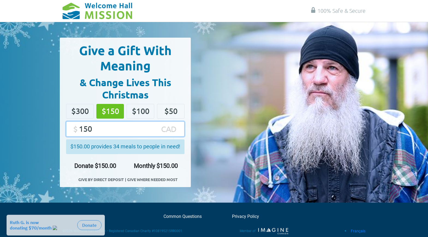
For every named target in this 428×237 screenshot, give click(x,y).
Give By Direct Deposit (101, 179)
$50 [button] (170, 111)
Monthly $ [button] (156, 166)
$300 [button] (80, 111)
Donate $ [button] (95, 166)
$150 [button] (110, 111)
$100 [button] (140, 111)
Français (358, 231)
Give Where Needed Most (152, 179)
